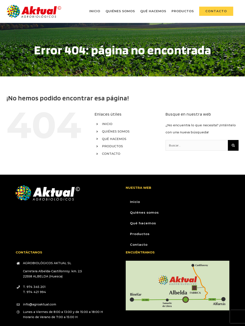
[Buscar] (233, 145)
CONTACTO (111, 154)
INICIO (107, 124)
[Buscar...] (197, 145)
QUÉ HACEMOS (114, 139)
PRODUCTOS (112, 146)
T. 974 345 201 (34, 287)
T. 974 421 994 (34, 292)
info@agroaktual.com (39, 304)
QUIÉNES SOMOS (116, 131)
